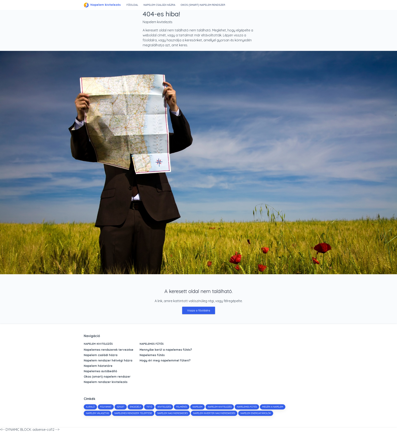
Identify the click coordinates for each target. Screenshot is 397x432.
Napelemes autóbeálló (100, 371)
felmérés (181, 406)
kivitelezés (164, 406)
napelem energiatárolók (255, 413)
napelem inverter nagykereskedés (214, 413)
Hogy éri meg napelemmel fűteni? (165, 360)
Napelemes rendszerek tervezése (108, 350)
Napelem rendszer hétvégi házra (108, 360)
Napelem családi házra (160, 4)
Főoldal (132, 4)
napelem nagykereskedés (172, 413)
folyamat (105, 406)
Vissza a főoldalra (198, 310)
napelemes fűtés (247, 406)
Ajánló (90, 406)
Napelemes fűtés (152, 343)
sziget (120, 406)
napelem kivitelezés (220, 406)
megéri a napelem (272, 406)
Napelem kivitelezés (102, 4)
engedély (135, 406)
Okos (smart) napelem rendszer (204, 4)
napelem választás (97, 413)
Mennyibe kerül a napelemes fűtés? (166, 350)
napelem (197, 406)
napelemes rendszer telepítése (133, 413)
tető (149, 406)
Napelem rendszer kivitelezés (105, 382)
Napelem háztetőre (98, 366)
